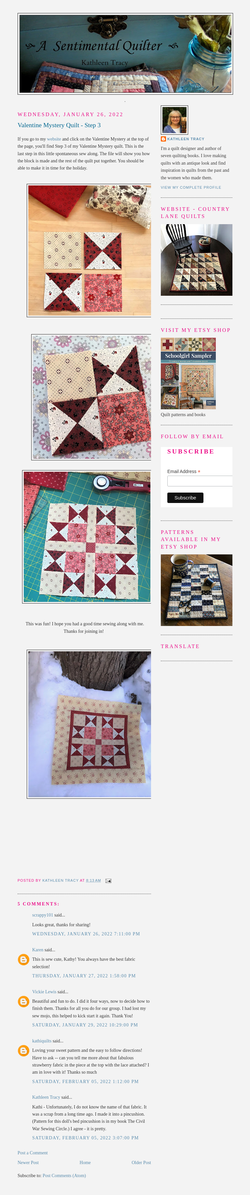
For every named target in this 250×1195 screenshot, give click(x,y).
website (54, 139)
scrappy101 (42, 915)
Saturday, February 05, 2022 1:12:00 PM (85, 1081)
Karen (37, 949)
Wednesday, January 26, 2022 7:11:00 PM (86, 933)
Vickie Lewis (44, 991)
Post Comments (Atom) (64, 1175)
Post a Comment (33, 1152)
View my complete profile (191, 187)
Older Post (141, 1162)
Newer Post (28, 1162)
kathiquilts (41, 1041)
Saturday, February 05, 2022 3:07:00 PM (85, 1137)
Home (85, 1162)
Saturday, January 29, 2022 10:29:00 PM (85, 1025)
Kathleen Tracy (61, 880)
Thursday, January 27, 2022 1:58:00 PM (84, 975)
